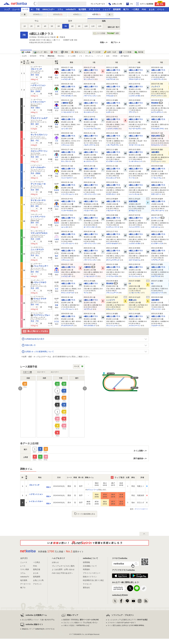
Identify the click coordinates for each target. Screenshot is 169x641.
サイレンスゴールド (67, 292)
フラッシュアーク (112, 292)
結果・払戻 (110, 52)
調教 (64, 52)
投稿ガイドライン (90, 577)
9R (79, 26)
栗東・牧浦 (35, 75)
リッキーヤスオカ (67, 210)
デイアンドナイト (157, 96)
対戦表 (115, 56)
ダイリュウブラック (112, 260)
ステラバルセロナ (112, 243)
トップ (7, 9)
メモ (80, 56)
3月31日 (57, 14)
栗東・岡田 (35, 272)
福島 (104, 21)
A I (32, 9)
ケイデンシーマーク (112, 227)
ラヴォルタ (110, 96)
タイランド (158, 218)
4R (45, 26)
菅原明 (56, 190)
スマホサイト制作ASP (122, 623)
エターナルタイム (134, 260)
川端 (56, 174)
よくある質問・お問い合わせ (63, 569)
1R (24, 26)
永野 (56, 157)
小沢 (56, 141)
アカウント (37, 584)
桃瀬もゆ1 (133, 300)
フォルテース (155, 325)
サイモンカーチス (38, 200)
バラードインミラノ (90, 96)
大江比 (56, 321)
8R (72, 26)
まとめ (151, 9)
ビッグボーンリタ (112, 161)
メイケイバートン (134, 325)
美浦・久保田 (35, 239)
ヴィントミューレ (112, 325)
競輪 (159, 3)
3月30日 (37, 14)
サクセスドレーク (157, 145)
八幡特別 (67, 103)
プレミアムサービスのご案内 (63, 566)
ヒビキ (108, 112)
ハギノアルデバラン (112, 145)
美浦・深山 (35, 255)
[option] (52, 406)
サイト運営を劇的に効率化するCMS (126, 625)
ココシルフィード (157, 292)
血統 (107, 56)
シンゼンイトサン (134, 292)
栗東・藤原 (35, 124)
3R (38, 26)
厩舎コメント (78, 52)
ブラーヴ (132, 112)
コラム (60, 9)
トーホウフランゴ (157, 79)
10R (86, 26)
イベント (161, 9)
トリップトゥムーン (67, 194)
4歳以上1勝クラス (68, 70)
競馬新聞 (117, 9)
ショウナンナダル (134, 96)
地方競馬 (82, 9)
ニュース (16, 9)
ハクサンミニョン (38, 85)
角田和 (56, 223)
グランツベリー (156, 309)
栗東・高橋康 (35, 91)
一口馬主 (135, 9)
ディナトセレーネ (38, 184)
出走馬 (24, 56)
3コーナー (41, 372)
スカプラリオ (110, 79)
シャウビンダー (66, 79)
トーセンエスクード (67, 112)
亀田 (56, 256)
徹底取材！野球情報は (81, 620)
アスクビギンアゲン (157, 128)
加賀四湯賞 (133, 201)
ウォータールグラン (135, 128)
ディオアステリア (67, 325)
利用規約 (86, 569)
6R (59, 26)
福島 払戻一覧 (113, 27)
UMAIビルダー (48, 9)
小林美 (56, 239)
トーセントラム (156, 178)
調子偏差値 (125, 56)
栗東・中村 (35, 305)
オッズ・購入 (40, 52)
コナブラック (88, 178)
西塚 (56, 124)
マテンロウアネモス (39, 233)
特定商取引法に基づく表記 (93, 580)
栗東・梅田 (35, 206)
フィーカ (132, 178)
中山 (36, 21)
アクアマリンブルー (40, 315)
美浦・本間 (35, 288)
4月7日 (96, 14)
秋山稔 (56, 108)
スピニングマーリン (39, 151)
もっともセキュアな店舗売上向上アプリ (128, 620)
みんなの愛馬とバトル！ (38, 620)
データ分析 (94, 52)
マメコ (86, 292)
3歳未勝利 (155, 152)
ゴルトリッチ (36, 69)
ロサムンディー (111, 309)
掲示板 (138, 52)
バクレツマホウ (38, 282)
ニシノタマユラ (37, 249)
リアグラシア (155, 260)
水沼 (56, 289)
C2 (130, 283)
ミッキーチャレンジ (135, 161)
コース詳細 (99, 33)
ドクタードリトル (134, 145)
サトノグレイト (89, 79)
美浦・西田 (35, 157)
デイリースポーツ (141, 509)
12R (99, 26)
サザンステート (156, 194)
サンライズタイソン (39, 135)
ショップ (106, 9)
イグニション (65, 145)
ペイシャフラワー (134, 227)
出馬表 (26, 52)
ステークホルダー (38, 167)
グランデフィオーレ (157, 210)
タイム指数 (72, 56)
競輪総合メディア (38, 629)
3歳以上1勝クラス (113, 70)
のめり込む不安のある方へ (62, 573)
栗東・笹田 (35, 223)
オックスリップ (89, 161)
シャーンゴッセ (134, 194)
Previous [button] (20, 388)
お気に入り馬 (38, 580)
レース (25, 9)
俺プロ (126, 9)
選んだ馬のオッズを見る (35, 331)
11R (93, 26)
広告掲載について (90, 566)
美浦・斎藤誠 (35, 173)
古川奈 (56, 206)
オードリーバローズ (90, 227)
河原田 (56, 272)
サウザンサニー (111, 194)
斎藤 (56, 305)
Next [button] (85, 388)
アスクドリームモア (39, 118)
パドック (100, 56)
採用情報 (86, 562)
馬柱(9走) (61, 56)
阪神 (70, 21)
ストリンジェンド (134, 276)
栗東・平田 (35, 141)
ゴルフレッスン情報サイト (80, 623)
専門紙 (42, 56)
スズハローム (155, 227)
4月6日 (77, 14)
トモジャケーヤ (111, 210)
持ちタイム (89, 56)
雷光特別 (112, 283)
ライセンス (87, 584)
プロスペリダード (134, 79)
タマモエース (133, 210)
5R (52, 26)
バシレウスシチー (39, 266)
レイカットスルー (38, 102)
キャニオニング (89, 112)
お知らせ (55, 562)
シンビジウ (110, 300)
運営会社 (86, 588)
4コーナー (55, 372)
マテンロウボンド (67, 96)
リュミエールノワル (90, 128)
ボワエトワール (92, 490)
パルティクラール (89, 145)
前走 (48, 487)
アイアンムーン (156, 161)
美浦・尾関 (35, 190)
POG (144, 9)
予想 (38, 9)
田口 (56, 75)
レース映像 (125, 52)
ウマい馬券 (24, 569)
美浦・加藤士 (35, 108)
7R (65, 26)
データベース (94, 9)
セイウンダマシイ (157, 112)
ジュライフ (155, 87)
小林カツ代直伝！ (76, 625)
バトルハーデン (89, 210)
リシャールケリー (67, 178)
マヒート (132, 309)
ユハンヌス (65, 128)
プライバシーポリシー (91, 573)
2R (31, 26)
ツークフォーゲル (112, 276)
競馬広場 (36, 569)
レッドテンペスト (38, 217)
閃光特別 (157, 103)
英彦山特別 (158, 136)
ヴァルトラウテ (38, 299)
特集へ (103, 42)
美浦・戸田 (35, 321)
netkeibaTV (71, 9)
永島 (56, 92)
